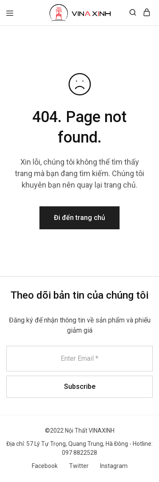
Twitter (79, 465)
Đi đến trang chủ (79, 218)
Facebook (45, 465)
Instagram (114, 465)
